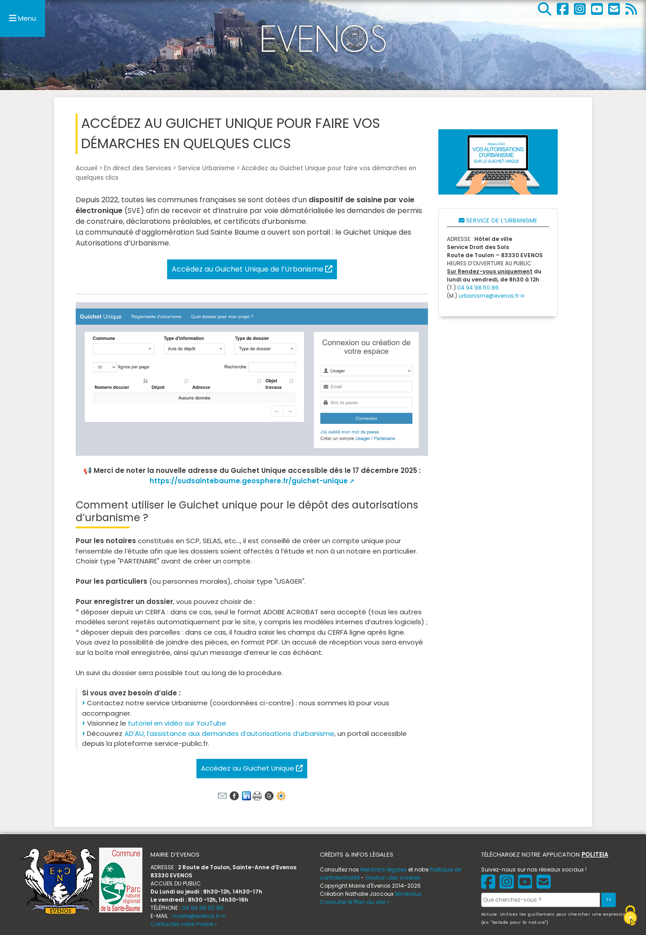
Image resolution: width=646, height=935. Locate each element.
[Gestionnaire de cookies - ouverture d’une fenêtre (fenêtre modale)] (630, 917)
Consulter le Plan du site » (354, 902)
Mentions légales (383, 869)
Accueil (86, 168)
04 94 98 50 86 (202, 908)
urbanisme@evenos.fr (489, 296)
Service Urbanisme (206, 168)
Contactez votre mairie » (183, 924)
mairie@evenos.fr (196, 916)
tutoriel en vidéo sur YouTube (177, 723)
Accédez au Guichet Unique (252, 768)
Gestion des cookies (393, 877)
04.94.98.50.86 (478, 287)
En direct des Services (137, 168)
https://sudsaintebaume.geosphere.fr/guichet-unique (249, 481)
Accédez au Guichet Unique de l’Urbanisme (252, 269)
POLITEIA (595, 854)
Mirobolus (408, 894)
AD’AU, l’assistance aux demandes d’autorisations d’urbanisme (229, 733)
